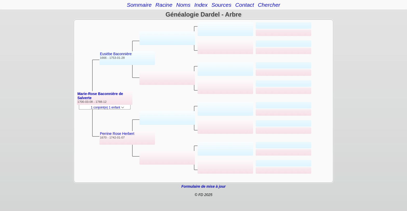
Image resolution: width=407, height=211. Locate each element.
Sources (221, 5)
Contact (244, 5)
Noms (183, 5)
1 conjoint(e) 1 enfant (107, 107)
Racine (163, 5)
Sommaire (139, 5)
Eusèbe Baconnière (116, 54)
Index (200, 5)
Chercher (269, 5)
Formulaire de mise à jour (203, 186)
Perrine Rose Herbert (117, 134)
